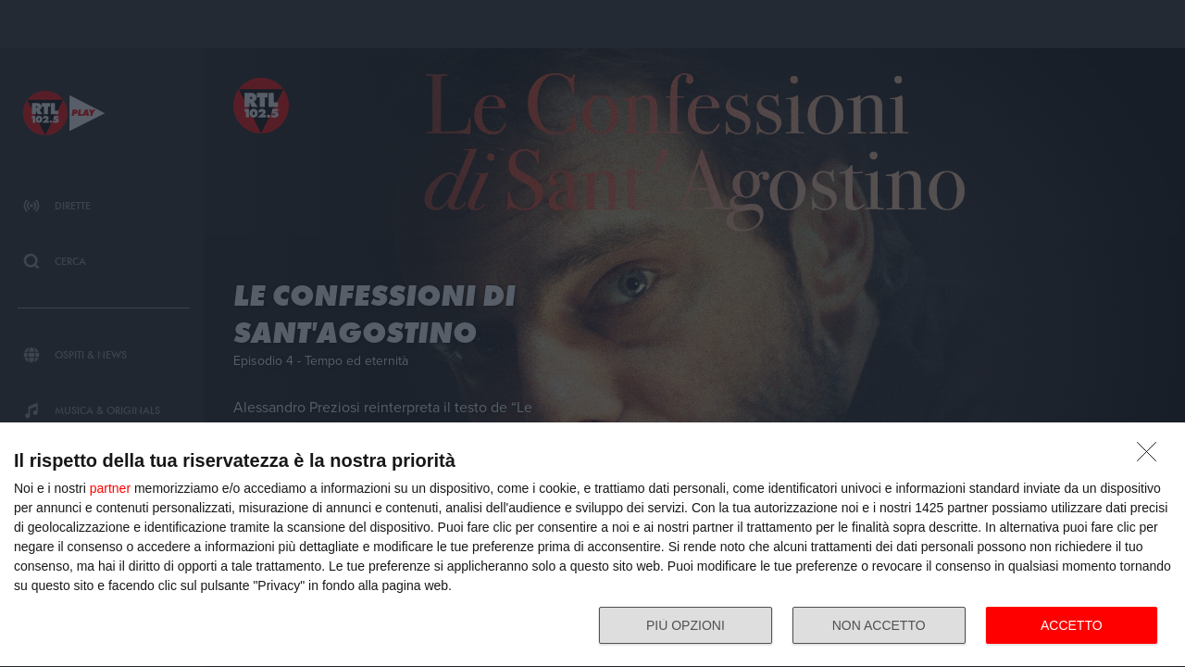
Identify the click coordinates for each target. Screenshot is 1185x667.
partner (110, 488)
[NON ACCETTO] (1151, 457)
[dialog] (592, 545)
